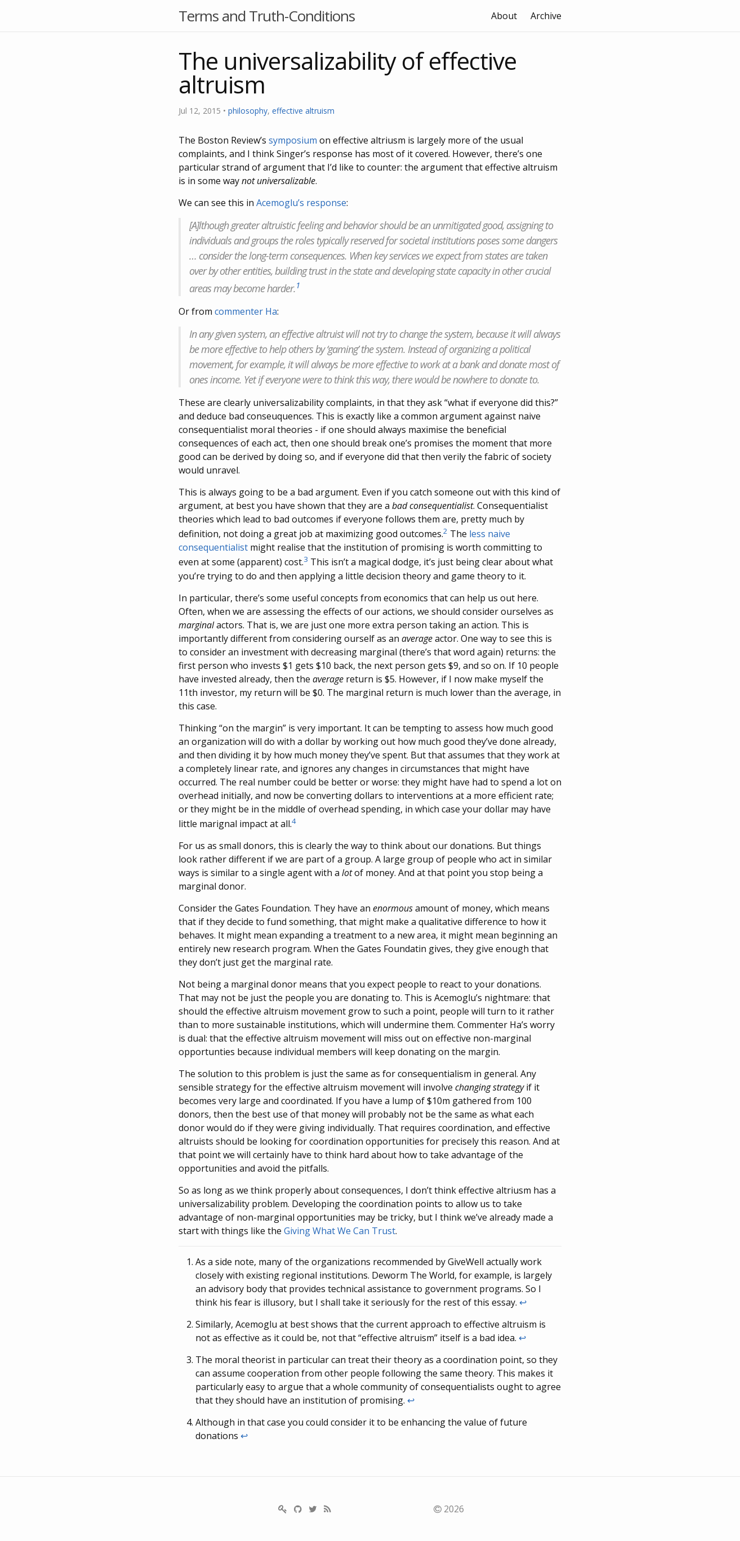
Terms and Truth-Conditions (267, 16)
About (504, 16)
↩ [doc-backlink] (523, 1302)
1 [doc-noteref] (298, 285)
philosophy (248, 110)
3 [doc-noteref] (306, 559)
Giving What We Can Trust (339, 1231)
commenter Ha (246, 311)
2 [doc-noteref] (445, 531)
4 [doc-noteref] (294, 821)
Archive (546, 16)
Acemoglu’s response (301, 202)
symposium (293, 140)
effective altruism (303, 110)
